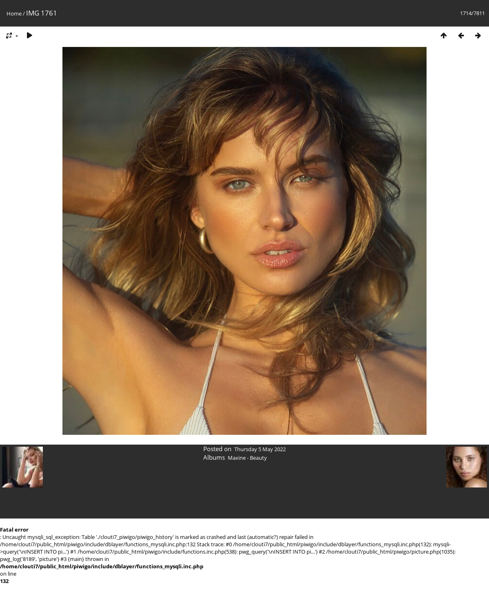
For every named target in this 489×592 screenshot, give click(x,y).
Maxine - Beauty (247, 457)
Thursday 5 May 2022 (260, 449)
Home (14, 13)
